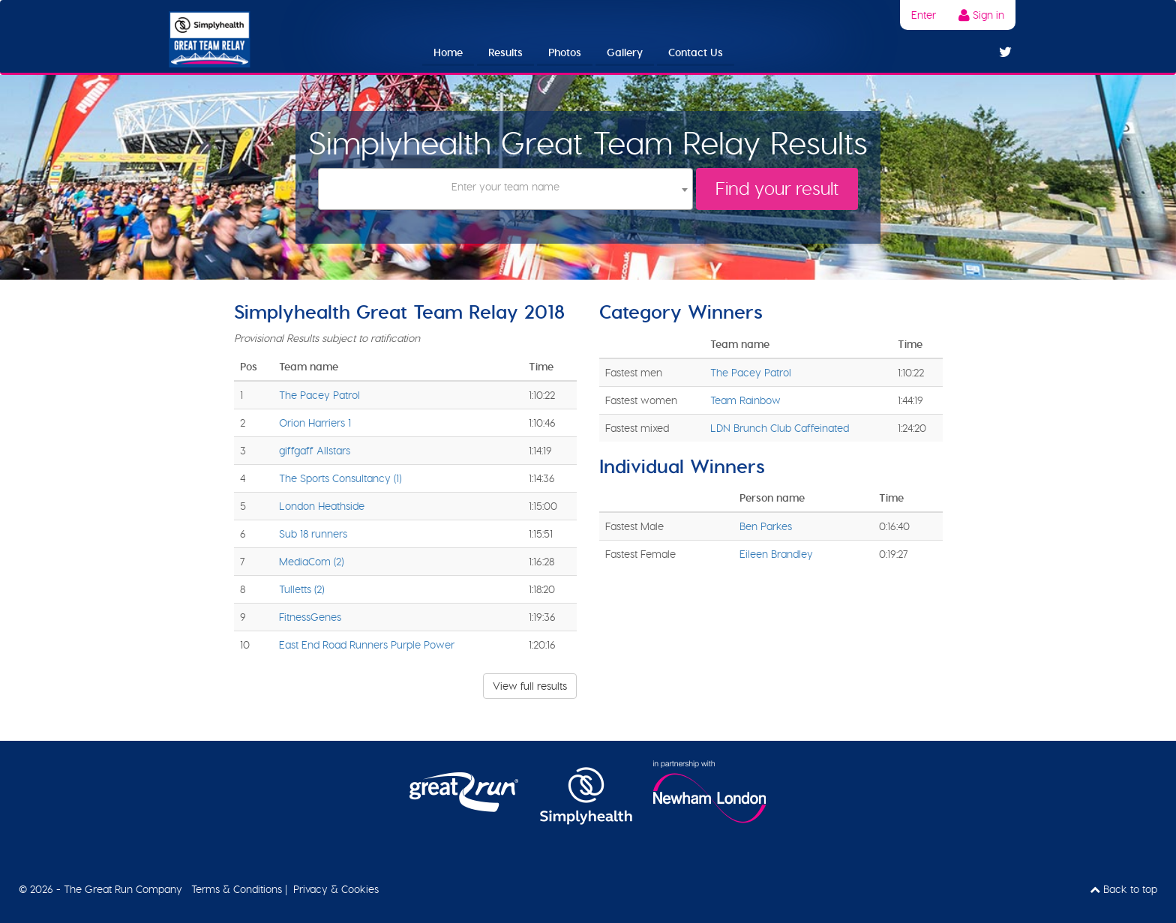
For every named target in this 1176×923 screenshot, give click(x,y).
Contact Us (695, 52)
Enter (923, 15)
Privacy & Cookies (336, 889)
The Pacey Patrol (319, 395)
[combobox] (505, 189)
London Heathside (321, 506)
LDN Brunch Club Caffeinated (779, 428)
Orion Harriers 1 (315, 423)
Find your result (777, 188)
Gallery (625, 52)
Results (505, 52)
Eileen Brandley (776, 554)
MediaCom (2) (311, 562)
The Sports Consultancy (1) (340, 478)
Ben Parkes (766, 526)
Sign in (981, 15)
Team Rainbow (745, 400)
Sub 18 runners (313, 534)
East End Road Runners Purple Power (366, 645)
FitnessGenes (310, 617)
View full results (530, 686)
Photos (564, 52)
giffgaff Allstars (314, 451)
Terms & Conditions (236, 889)
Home (448, 52)
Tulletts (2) (301, 589)
